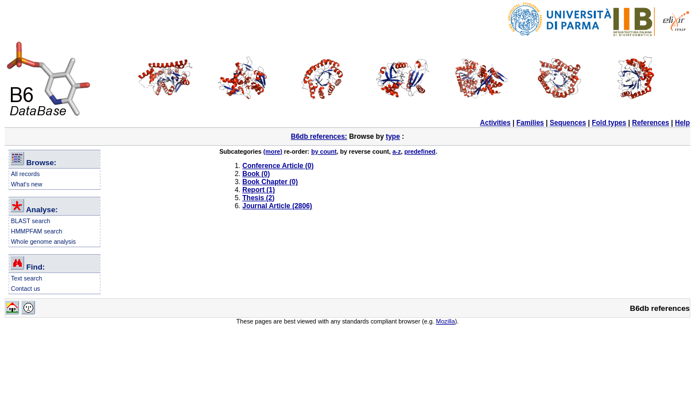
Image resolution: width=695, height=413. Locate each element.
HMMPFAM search (36, 231)
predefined (419, 151)
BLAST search (31, 220)
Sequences (568, 123)
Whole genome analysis (43, 241)
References (650, 123)
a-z (397, 151)
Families (530, 123)
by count (323, 151)
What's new (26, 184)
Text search (26, 278)
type (393, 137)
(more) (272, 151)
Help (682, 123)
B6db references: (319, 137)
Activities (495, 123)
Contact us (25, 288)
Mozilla (445, 321)
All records (25, 173)
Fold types (609, 123)
